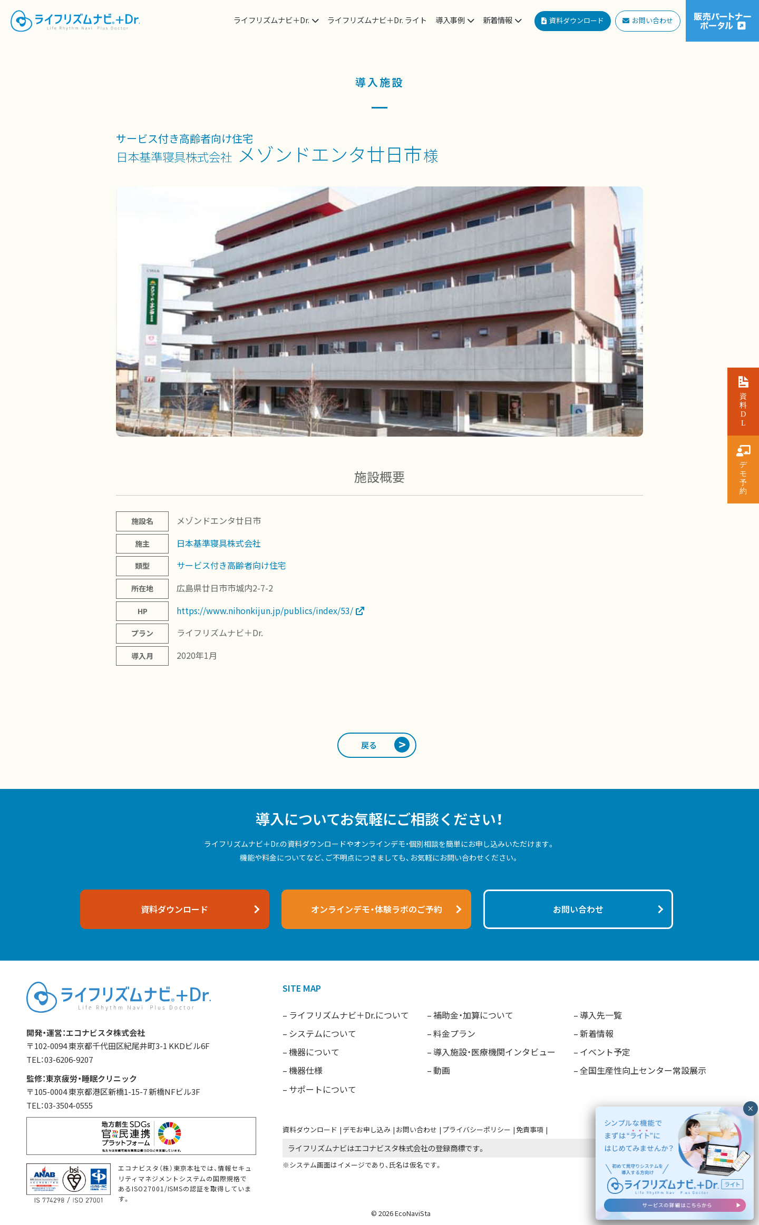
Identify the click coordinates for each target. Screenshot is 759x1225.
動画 (441, 1070)
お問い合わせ (416, 1129)
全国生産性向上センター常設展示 (643, 1070)
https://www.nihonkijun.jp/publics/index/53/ (265, 610)
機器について (314, 1051)
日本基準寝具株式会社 (174, 156)
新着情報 (597, 1033)
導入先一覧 (601, 1015)
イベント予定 (605, 1051)
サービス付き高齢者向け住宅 (184, 138)
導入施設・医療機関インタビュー (494, 1051)
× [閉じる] (750, 1180)
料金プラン (454, 1033)
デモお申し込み (367, 1129)
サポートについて (322, 1089)
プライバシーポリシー (476, 1129)
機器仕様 (306, 1070)
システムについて (322, 1033)
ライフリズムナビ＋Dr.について (349, 1015)
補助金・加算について (473, 1015)
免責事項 (529, 1129)
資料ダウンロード (310, 1129)
